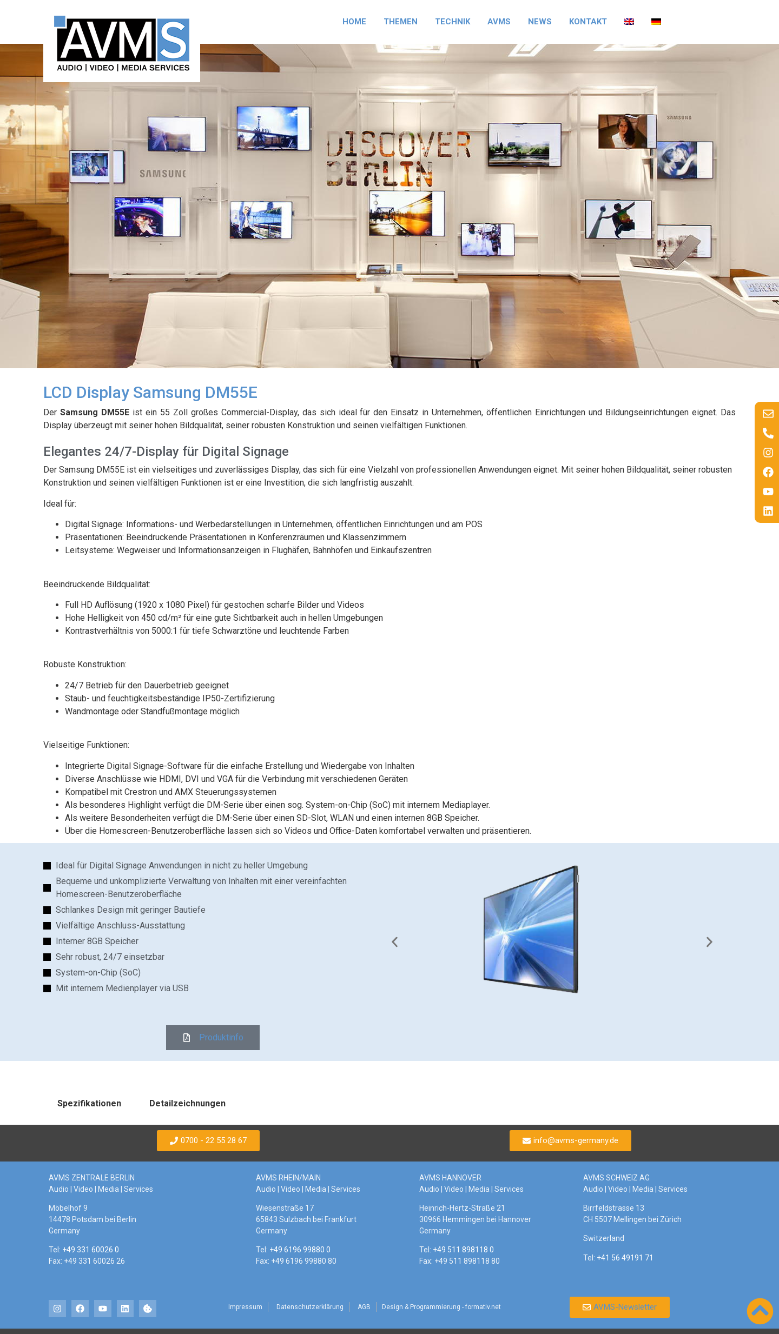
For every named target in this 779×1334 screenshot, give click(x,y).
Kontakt (588, 21)
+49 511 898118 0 (463, 1249)
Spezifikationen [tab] (89, 1103)
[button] (394, 942)
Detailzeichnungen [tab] (187, 1103)
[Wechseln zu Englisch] (629, 21)
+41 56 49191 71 (625, 1257)
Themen (401, 21)
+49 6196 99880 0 (300, 1249)
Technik (452, 21)
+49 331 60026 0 (90, 1249)
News (540, 21)
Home (354, 21)
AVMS (499, 21)
